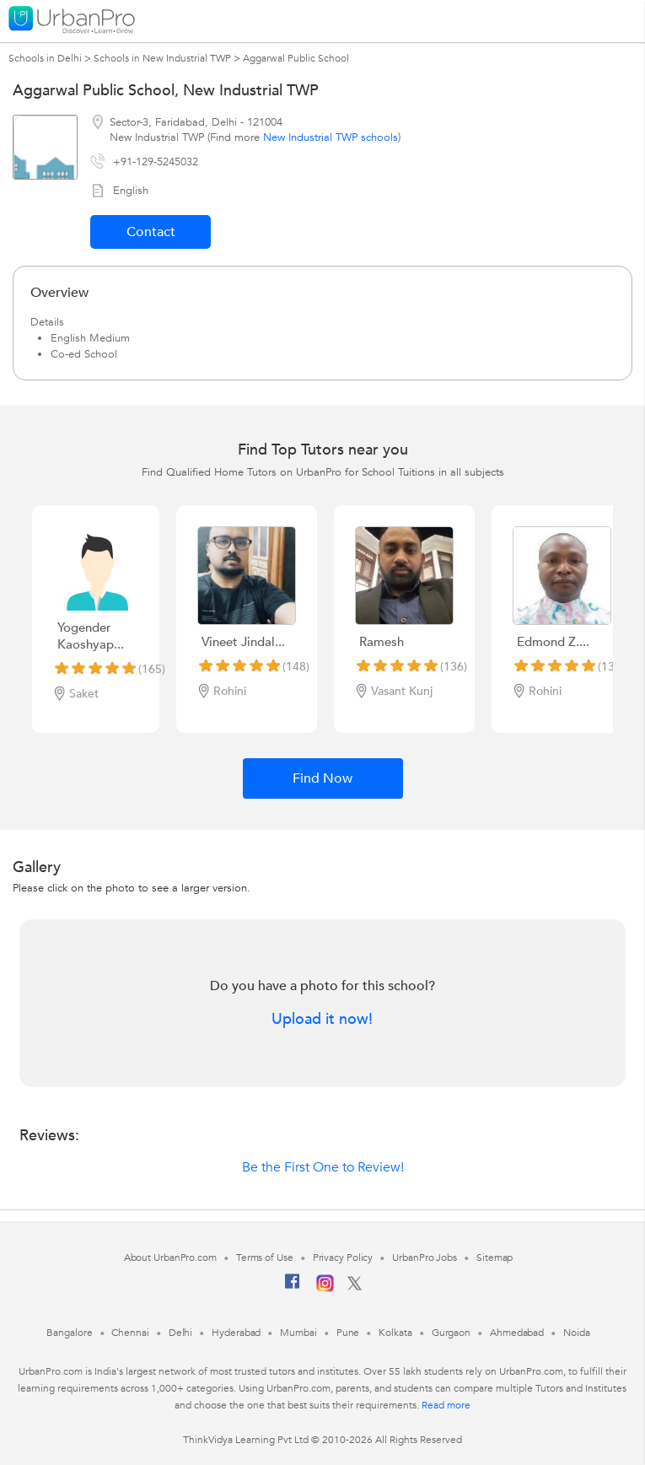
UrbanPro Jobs (424, 1257)
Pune (348, 1332)
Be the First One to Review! (323, 1167)
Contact (150, 232)
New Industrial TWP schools (330, 137)
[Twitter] (354, 1287)
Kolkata (395, 1332)
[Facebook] (292, 1288)
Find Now (322, 778)
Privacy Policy (343, 1257)
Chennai (129, 1332)
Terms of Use (264, 1257)
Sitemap (494, 1257)
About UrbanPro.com (170, 1257)
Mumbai (298, 1332)
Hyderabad (236, 1332)
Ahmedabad (517, 1332)
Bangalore (69, 1332)
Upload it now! (322, 1019)
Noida (576, 1332)
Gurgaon (451, 1332)
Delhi (181, 1332)
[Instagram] (325, 1288)
